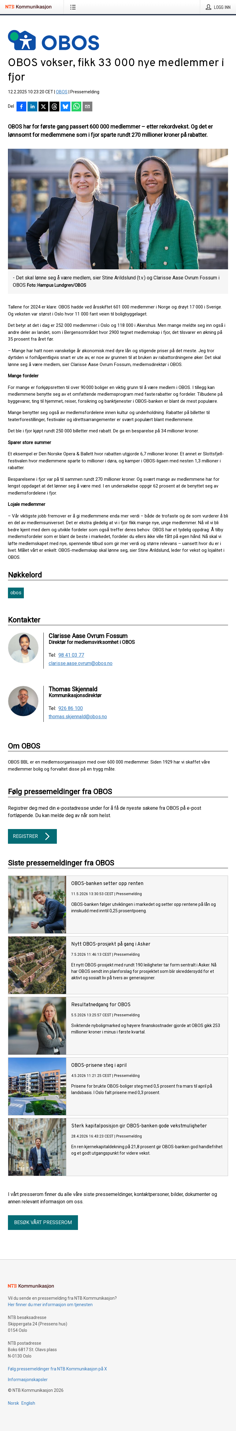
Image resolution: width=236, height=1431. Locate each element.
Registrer (32, 836)
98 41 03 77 (71, 655)
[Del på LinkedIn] (32, 107)
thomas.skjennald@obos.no (78, 716)
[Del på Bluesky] (65, 107)
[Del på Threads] (54, 107)
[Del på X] (43, 107)
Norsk (13, 1403)
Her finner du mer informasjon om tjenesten (50, 1304)
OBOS (62, 91)
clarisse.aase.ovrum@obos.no (80, 663)
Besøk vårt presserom (43, 1222)
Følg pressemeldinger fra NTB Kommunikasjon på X (57, 1368)
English (28, 1403)
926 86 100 (70, 708)
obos (15, 593)
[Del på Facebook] (21, 107)
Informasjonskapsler (28, 1379)
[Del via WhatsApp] (76, 107)
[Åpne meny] (74, 7)
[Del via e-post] (87, 107)
